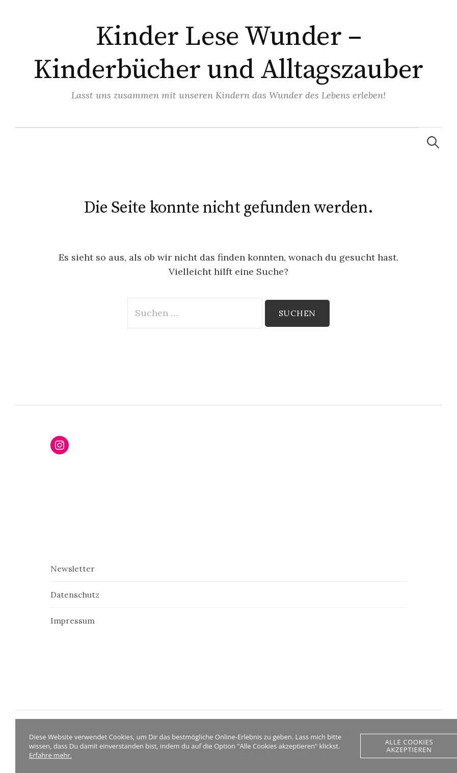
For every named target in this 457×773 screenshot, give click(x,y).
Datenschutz (74, 594)
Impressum (72, 620)
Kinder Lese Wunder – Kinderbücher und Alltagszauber (228, 53)
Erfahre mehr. (50, 755)
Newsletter (72, 568)
